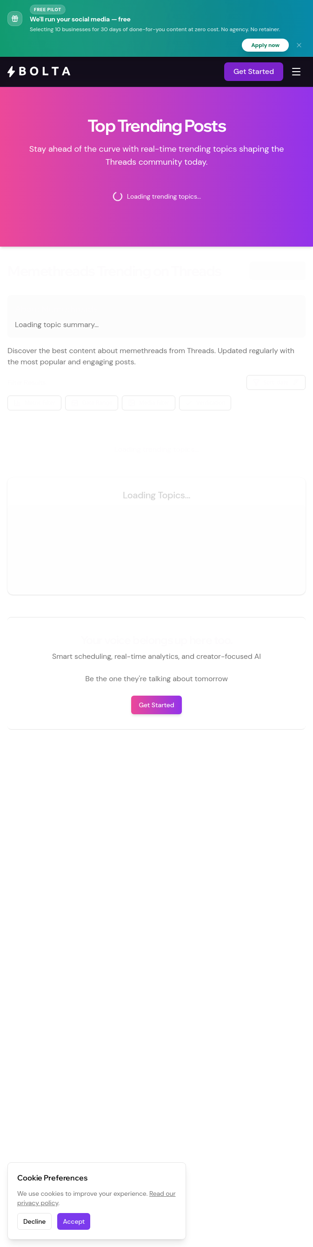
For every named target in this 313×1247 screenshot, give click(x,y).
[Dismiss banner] (299, 45)
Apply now (265, 45)
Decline (34, 1221)
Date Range (91, 403)
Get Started (253, 71)
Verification (205, 403)
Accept (74, 1221)
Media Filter (148, 403)
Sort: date (276, 382)
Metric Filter (34, 403)
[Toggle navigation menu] (296, 71)
